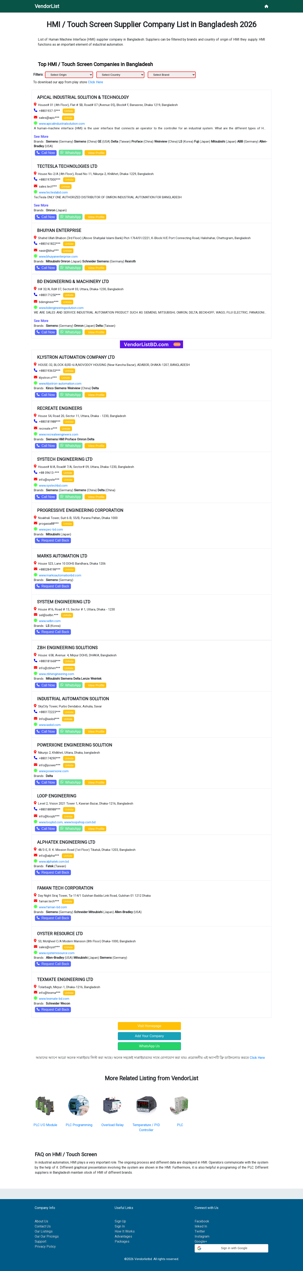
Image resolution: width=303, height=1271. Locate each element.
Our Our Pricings (47, 1236)
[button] (231, 1248)
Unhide (68, 111)
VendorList (47, 6)
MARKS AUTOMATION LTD (62, 556)
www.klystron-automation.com (60, 383)
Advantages (123, 1236)
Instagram (202, 1236)
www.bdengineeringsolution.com (61, 308)
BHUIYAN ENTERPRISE (59, 230)
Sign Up (120, 1221)
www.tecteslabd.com (53, 192)
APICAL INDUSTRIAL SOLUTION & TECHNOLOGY (83, 97)
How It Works (125, 1231)
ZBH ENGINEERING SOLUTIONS (67, 647)
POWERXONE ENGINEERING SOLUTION (74, 745)
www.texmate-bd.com (54, 999)
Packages (122, 1241)
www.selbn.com (50, 621)
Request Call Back (53, 540)
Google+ (201, 1241)
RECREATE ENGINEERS (59, 408)
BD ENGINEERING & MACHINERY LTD (73, 281)
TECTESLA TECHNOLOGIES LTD (67, 166)
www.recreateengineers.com (58, 434)
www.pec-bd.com (51, 529)
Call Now (46, 153)
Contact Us (43, 1226)
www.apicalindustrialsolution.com (62, 124)
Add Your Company (149, 1036)
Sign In (120, 1226)
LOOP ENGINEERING (56, 795)
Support (40, 1241)
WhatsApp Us (149, 1046)
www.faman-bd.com (53, 907)
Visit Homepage (149, 1026)
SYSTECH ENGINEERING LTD (64, 459)
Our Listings (44, 1231)
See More (41, 137)
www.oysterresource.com (56, 953)
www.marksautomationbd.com (60, 575)
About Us (41, 1221)
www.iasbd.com (50, 725)
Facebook (202, 1221)
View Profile (95, 153)
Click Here (95, 82)
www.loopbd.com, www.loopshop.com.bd (67, 822)
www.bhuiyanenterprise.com (58, 256)
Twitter (200, 1231)
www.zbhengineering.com (56, 674)
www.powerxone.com (54, 771)
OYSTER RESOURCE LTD (60, 933)
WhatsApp (70, 153)
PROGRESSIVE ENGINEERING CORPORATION (80, 510)
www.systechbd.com (53, 485)
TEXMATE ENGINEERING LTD (65, 979)
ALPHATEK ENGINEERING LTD (66, 842)
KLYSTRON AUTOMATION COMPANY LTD (76, 357)
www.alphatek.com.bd (54, 861)
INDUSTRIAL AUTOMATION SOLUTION (73, 698)
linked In (201, 1226)
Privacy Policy (45, 1246)
